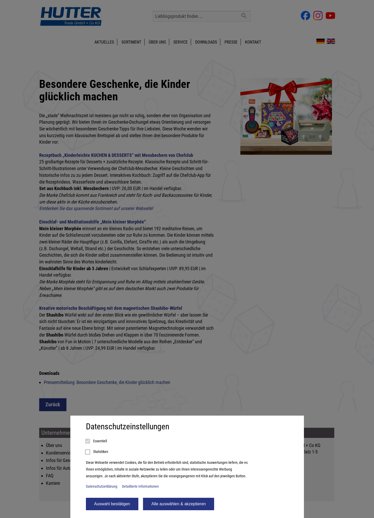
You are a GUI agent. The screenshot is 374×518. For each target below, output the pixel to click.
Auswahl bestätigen (112, 504)
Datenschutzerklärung (101, 486)
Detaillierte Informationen (140, 486)
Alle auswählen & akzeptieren (178, 504)
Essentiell (96, 441)
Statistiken (97, 452)
